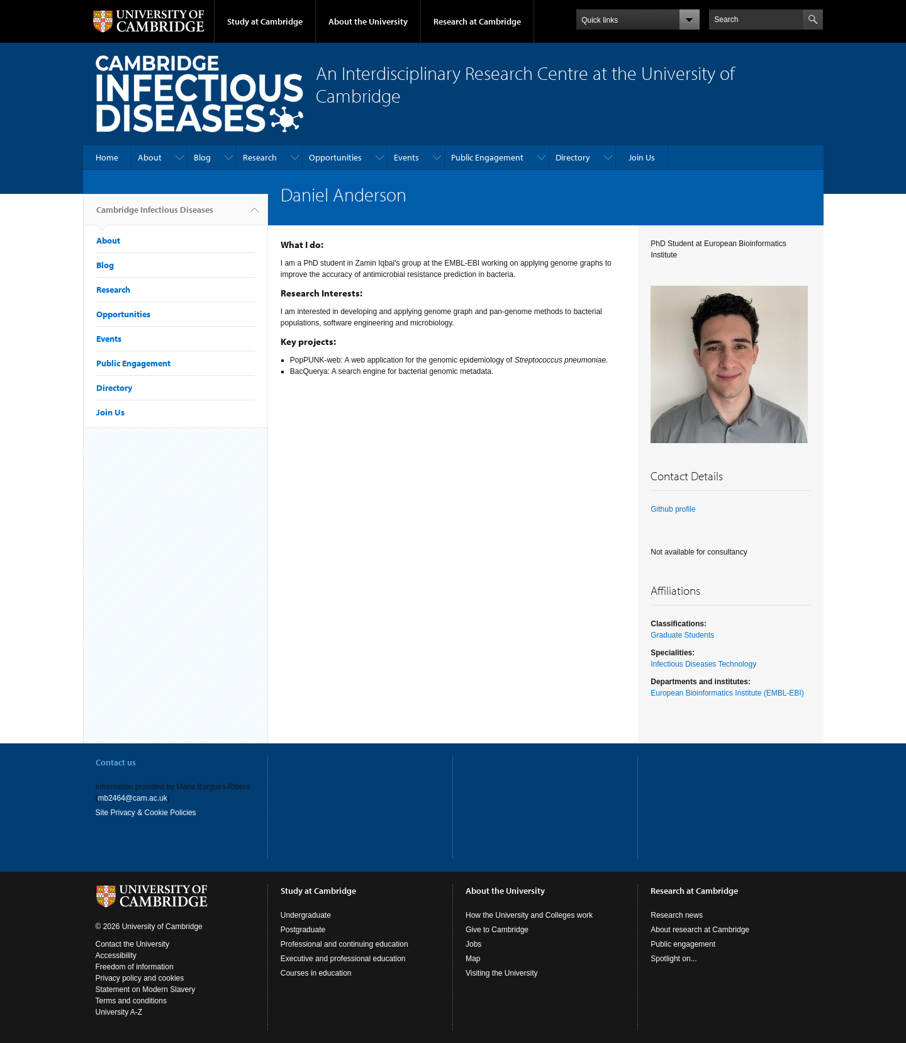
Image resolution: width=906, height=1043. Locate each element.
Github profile (673, 509)
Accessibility (116, 955)
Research (260, 157)
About (150, 157)
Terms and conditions (131, 1000)
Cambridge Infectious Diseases (154, 214)
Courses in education (316, 973)
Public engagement (683, 944)
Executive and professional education (343, 958)
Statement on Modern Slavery (146, 989)
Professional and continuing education (344, 944)
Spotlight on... (673, 958)
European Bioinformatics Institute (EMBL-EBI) (727, 693)
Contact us (116, 762)
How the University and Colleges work (529, 915)
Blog (202, 157)
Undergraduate (306, 915)
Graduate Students (682, 635)
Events (406, 157)
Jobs (473, 944)
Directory (573, 157)
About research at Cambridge (700, 929)
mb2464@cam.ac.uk (132, 798)
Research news (677, 915)
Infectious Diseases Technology (703, 664)
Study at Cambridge (265, 21)
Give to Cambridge (497, 929)
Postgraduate (303, 929)
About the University (368, 21)
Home (107, 157)
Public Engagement (487, 157)
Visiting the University (502, 973)
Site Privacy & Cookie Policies (146, 812)
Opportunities (335, 157)
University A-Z (119, 1012)
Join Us (642, 157)
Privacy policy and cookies (140, 978)
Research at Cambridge (477, 21)
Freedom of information (135, 966)
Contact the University (132, 944)
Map (473, 958)
